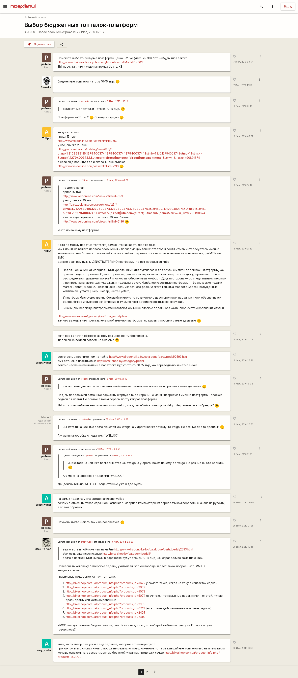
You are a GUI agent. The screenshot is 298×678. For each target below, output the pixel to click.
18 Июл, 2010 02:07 (243, 136)
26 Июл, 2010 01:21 (243, 525)
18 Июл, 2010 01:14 (242, 106)
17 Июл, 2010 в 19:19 (117, 101)
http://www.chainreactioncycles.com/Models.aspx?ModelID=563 (100, 62)
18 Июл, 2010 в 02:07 (117, 180)
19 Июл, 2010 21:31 (242, 454)
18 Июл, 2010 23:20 (243, 360)
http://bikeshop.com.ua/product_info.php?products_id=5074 (105, 595)
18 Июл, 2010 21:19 (242, 248)
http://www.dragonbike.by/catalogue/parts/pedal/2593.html (148, 356)
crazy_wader (43, 362)
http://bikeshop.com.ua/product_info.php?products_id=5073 (105, 591)
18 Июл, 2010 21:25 (243, 339)
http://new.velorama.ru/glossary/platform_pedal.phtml (92, 316)
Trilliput (46, 138)
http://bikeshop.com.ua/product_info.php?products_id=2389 (105, 604)
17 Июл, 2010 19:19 (242, 85)
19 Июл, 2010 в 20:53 (109, 449)
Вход (288, 6)
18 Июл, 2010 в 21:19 (116, 379)
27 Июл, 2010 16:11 (90, 32)
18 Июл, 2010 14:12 (242, 185)
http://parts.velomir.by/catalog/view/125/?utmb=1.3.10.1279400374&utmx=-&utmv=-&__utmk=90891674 (130, 153)
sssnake (85, 101)
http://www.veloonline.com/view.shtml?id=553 (87, 140)
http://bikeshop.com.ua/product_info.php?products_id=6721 (105, 608)
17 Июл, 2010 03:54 (243, 62)
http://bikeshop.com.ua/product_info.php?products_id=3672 (105, 583)
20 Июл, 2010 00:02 (243, 502)
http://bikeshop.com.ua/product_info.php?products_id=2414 (105, 616)
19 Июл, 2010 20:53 (243, 424)
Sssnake (45, 87)
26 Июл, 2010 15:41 (243, 547)
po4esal (70, 32)
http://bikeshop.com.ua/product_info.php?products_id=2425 (105, 612)
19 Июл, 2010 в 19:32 (117, 419)
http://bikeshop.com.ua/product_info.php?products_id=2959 (105, 587)
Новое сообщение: (51, 32)
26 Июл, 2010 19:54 (243, 648)
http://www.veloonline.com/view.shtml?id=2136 (88, 166)
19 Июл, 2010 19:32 (243, 383)
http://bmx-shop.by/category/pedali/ (121, 361)
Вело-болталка (35, 17)
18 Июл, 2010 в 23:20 (122, 542)
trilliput (84, 180)
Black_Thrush (42, 548)
